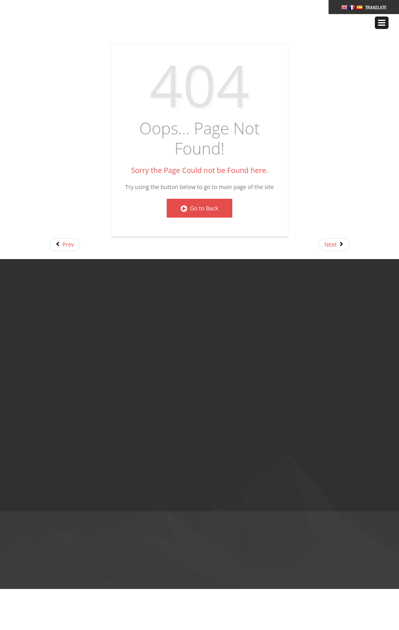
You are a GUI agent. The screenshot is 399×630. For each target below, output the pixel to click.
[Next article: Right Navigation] (334, 244)
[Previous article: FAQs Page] (64, 244)
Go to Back (199, 208)
